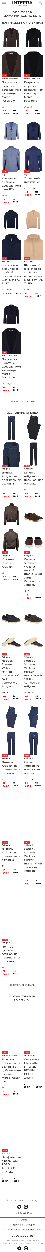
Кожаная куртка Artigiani (8, 563)
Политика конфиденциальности (24, 1229)
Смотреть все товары (22, 401)
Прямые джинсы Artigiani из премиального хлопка (11, 954)
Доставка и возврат (24, 1224)
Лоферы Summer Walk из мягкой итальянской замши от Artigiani (33, 859)
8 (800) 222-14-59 (24, 1213)
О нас (24, 1219)
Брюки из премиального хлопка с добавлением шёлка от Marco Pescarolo (11, 1070)
